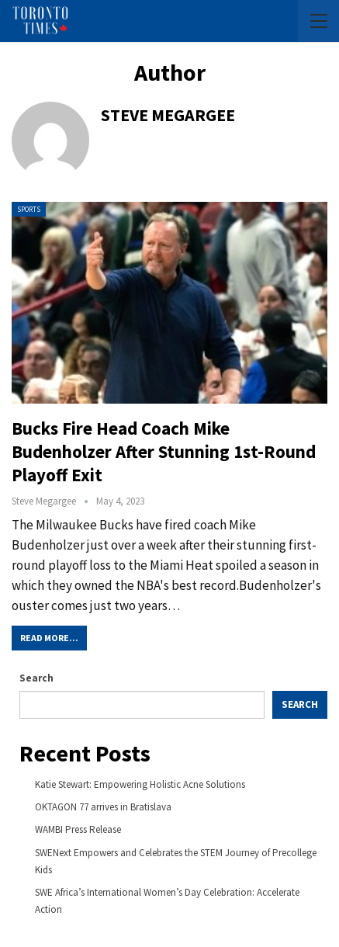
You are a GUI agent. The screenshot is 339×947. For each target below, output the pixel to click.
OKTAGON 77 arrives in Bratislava (103, 806)
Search (36, 678)
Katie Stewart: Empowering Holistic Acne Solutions (140, 784)
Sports (28, 209)
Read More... (49, 637)
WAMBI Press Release (78, 829)
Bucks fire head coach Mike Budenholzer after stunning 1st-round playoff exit (164, 451)
